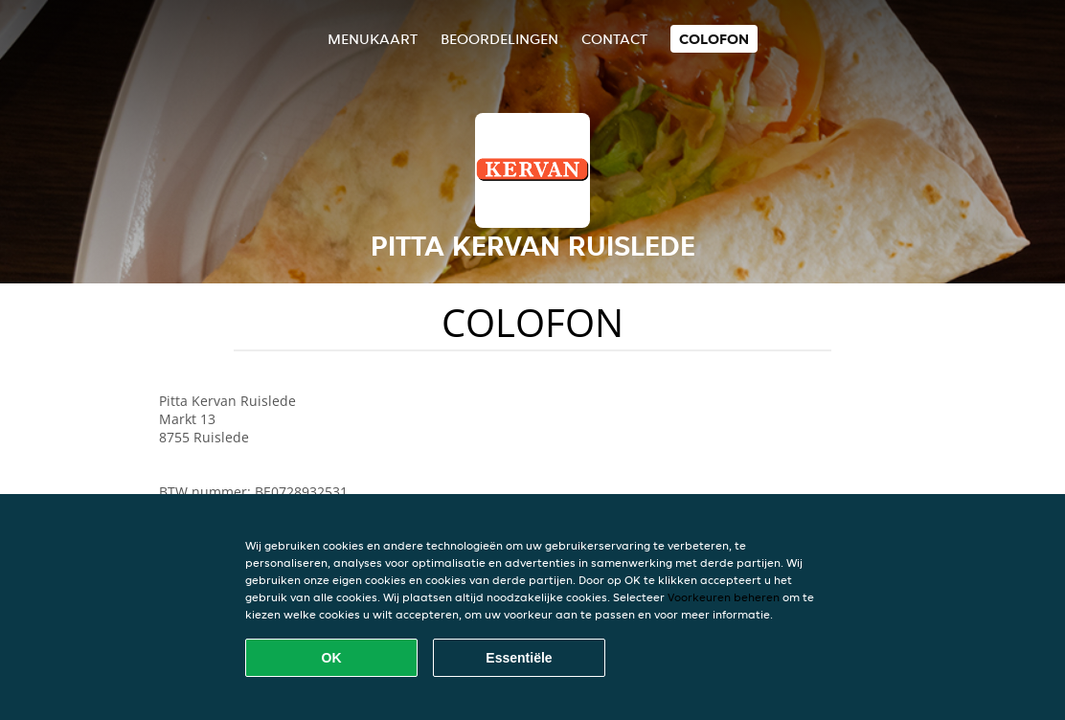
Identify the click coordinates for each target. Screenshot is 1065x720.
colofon (714, 39)
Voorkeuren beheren (724, 597)
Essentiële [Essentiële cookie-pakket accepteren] (519, 657)
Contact (614, 39)
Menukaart (373, 39)
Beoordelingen (499, 39)
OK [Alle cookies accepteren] (332, 657)
